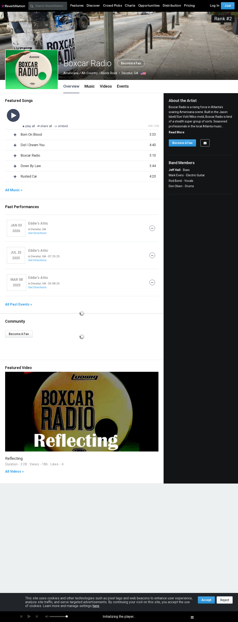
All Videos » (14, 471)
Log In (214, 5)
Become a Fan (131, 63)
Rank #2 (223, 18)
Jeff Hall (174, 170)
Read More (176, 132)
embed (61, 126)
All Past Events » (18, 304)
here (96, 606)
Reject (224, 600)
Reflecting (14, 458)
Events (123, 86)
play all (30, 126)
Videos (106, 86)
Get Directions (37, 233)
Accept (206, 600)
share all (45, 126)
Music (89, 86)
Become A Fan (19, 334)
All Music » (13, 190)
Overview (71, 86)
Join (228, 5)
